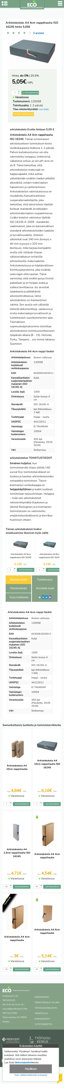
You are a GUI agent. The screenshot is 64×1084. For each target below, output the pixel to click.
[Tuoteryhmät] (4, 5)
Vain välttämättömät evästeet (30, 1075)
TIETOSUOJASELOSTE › (46, 1007)
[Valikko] (60, 5)
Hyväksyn (31, 1069)
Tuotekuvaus (44, 579)
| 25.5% (29, 76)
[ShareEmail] (39, 597)
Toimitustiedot (18, 588)
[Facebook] (50, 597)
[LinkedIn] (43, 597)
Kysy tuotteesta (19, 597)
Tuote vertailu (23, 114)
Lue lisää (44, 109)
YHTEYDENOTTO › (44, 1024)
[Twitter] (46, 597)
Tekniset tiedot (18, 579)
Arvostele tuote (45, 588)
